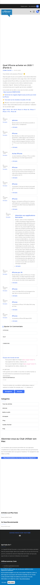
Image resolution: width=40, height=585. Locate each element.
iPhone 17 (32, 109)
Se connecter (32, 6)
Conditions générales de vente (11, 566)
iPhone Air (13, 111)
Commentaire (6, 343)
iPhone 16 (20, 109)
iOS (12, 109)
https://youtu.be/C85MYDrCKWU (11, 92)
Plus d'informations (25, 579)
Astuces (4, 408)
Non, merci (11, 582)
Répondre (14, 127)
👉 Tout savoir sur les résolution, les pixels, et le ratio (17, 100)
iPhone (8, 109)
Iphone (15, 120)
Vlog (3, 420)
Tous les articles (7, 404)
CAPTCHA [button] (6, 369)
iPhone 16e (26, 109)
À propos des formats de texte (11, 357)
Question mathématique (9, 377)
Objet (4, 336)
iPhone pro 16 (17, 272)
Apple (4, 109)
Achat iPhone (17, 153)
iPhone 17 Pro (6, 111)
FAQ (3, 428)
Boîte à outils (6, 412)
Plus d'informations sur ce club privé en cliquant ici (19, 458)
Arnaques (5, 416)
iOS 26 (15, 109)
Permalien (5, 122)
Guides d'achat (7, 70)
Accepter (4, 582)
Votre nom (5, 330)
